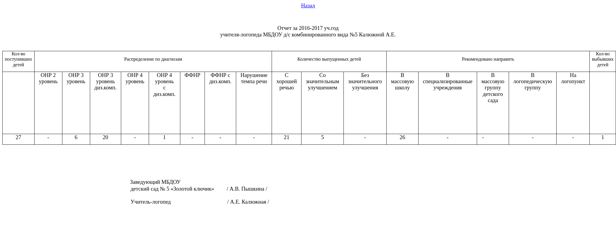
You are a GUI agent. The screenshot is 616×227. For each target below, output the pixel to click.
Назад (308, 5)
